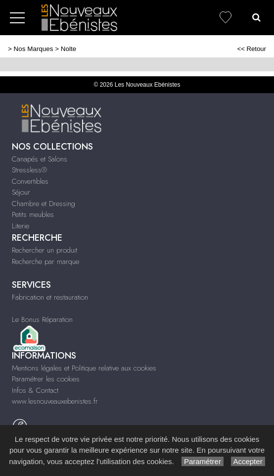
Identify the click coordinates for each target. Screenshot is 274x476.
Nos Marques (33, 49)
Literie (20, 225)
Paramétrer (202, 461)
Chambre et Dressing (43, 203)
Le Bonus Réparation (42, 319)
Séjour (21, 192)
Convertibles (30, 181)
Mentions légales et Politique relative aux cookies (84, 368)
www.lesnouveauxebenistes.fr (55, 401)
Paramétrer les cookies (46, 378)
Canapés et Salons (39, 159)
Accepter (248, 461)
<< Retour (251, 49)
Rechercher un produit (44, 250)
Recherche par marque (45, 261)
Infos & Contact (35, 390)
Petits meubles (33, 214)
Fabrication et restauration (50, 297)
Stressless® (29, 169)
